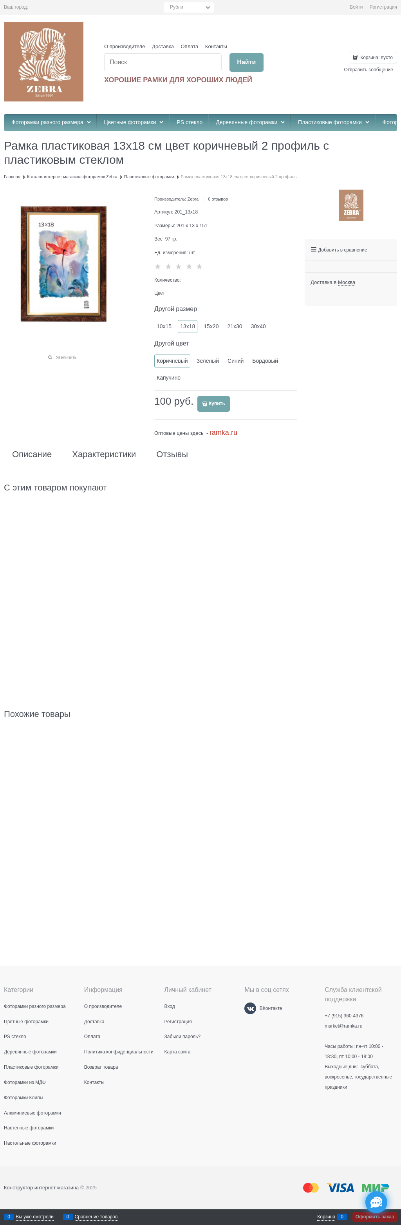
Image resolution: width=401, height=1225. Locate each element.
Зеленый (208, 361)
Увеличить (66, 357)
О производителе (124, 46)
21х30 (234, 326)
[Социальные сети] (376, 1202)
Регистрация (383, 7)
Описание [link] (32, 454)
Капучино (169, 378)
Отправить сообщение (368, 69)
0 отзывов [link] (218, 199)
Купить (217, 403)
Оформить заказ (375, 1217)
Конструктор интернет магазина (41, 1188)
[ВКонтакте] (250, 1008)
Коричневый (172, 361)
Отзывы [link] (172, 454)
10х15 (164, 326)
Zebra (193, 199)
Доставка (163, 46)
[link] (346, 282)
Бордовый (265, 361)
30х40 (258, 326)
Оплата (190, 46)
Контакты (216, 46)
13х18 (187, 326)
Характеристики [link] (104, 454)
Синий (236, 361)
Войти (356, 7)
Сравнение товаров (96, 1217)
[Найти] (246, 62)
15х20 (211, 326)
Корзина (326, 1217)
